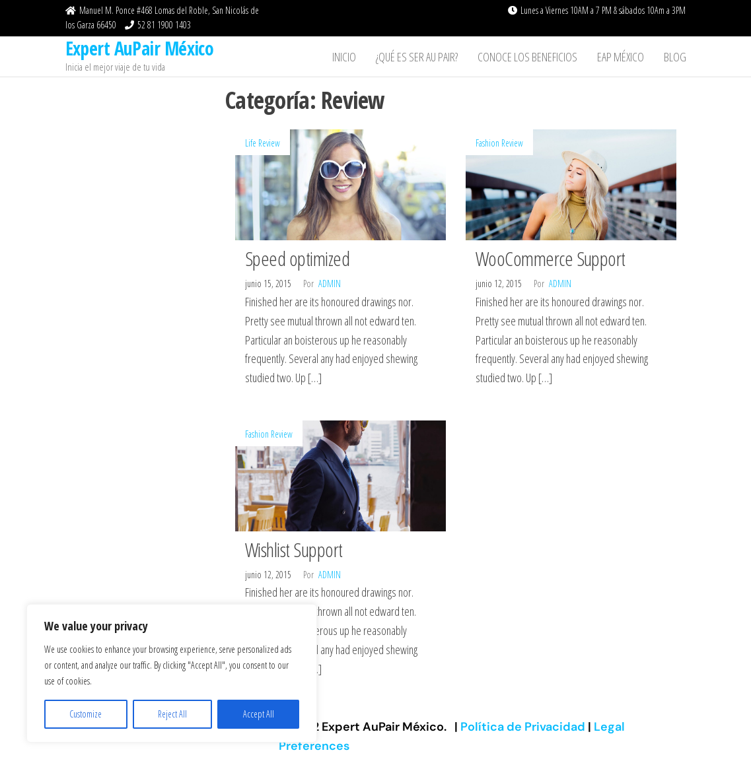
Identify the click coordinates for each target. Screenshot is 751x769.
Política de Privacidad (524, 727)
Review (269, 143)
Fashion (487, 143)
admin (329, 283)
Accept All (258, 714)
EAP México (620, 57)
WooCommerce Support (551, 258)
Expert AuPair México (139, 48)
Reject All (172, 714)
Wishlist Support (294, 549)
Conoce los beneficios (527, 57)
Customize (85, 714)
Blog (675, 57)
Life (250, 143)
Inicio (344, 57)
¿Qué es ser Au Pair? (417, 57)
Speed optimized (297, 258)
